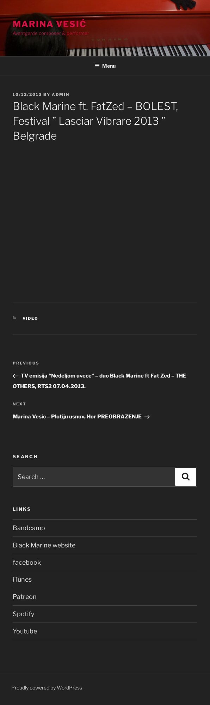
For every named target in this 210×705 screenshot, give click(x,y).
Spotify (24, 614)
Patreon (25, 596)
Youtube (25, 631)
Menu (105, 66)
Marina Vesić (50, 24)
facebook (27, 562)
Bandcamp (29, 528)
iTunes (22, 579)
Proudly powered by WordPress (46, 688)
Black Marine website (44, 545)
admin (60, 94)
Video (31, 318)
